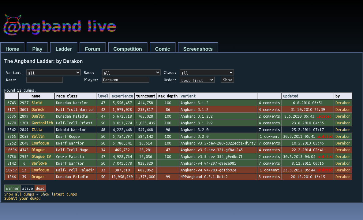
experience (122, 96)
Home (12, 49)
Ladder (63, 49)
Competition (128, 49)
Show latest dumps (59, 194)
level (103, 96)
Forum (92, 49)
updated (290, 96)
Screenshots (198, 49)
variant (188, 96)
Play (37, 49)
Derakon (342, 103)
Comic (162, 49)
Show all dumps (19, 194)
